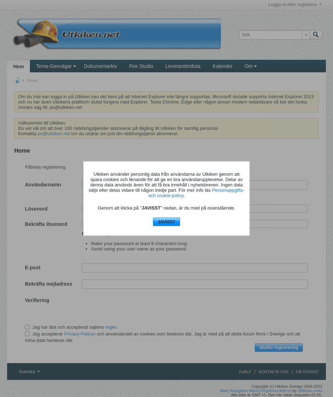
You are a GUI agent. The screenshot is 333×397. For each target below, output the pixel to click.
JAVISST (166, 221)
